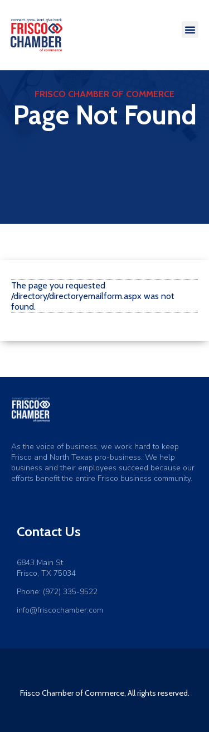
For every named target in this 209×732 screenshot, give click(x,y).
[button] (190, 29)
